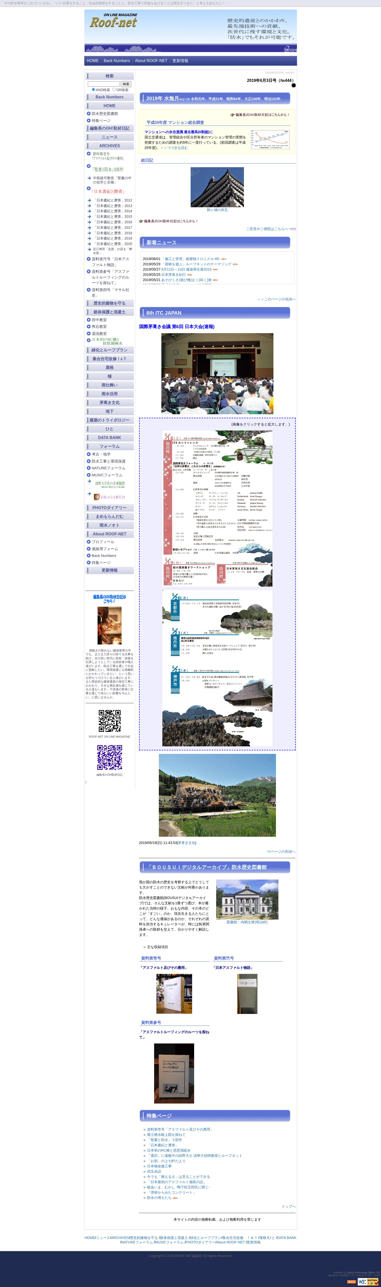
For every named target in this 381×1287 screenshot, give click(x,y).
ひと (110, 429)
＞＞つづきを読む (174, 148)
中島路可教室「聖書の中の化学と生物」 (112, 180)
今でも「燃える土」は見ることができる (178, 1177)
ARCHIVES (109, 146)
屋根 (110, 367)
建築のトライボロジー (110, 420)
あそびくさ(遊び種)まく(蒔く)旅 (186, 280)
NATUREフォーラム (109, 468)
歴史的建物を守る (110, 303)
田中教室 (99, 320)
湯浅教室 (99, 333)
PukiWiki (344, 1275)
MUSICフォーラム (107, 475)
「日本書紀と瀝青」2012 (112, 200)
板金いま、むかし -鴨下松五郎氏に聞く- (178, 1187)
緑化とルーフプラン (110, 350)
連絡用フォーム (105, 549)
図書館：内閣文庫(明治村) (247, 922)
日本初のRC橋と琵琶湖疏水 (169, 1150)
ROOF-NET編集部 (188, 1256)
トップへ (289, 1206)
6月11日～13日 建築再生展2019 (186, 269)
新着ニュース (162, 242)
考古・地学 (101, 454)
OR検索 (122, 90)
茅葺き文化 (186, 843)
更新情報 (180, 61)
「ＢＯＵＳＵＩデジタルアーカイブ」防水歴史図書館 (207, 867)
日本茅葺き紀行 (173, 275)
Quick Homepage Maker (361, 1272)
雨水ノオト (110, 525)
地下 (110, 411)
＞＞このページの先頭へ (276, 299)
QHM (377, 1275)
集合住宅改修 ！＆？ (239, 1238)
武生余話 (154, 1171)
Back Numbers (117, 61)
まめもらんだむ (110, 516)
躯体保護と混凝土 (110, 312)
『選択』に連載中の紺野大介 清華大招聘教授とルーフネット (195, 1156)
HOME (93, 61)
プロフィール (103, 542)
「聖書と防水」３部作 (164, 1140)
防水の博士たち (159, 1198)
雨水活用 (110, 394)
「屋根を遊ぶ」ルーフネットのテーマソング (196, 264)
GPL (369, 1275)
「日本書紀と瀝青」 (163, 1145)
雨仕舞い (110, 385)
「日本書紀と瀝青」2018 (112, 233)
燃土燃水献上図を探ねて (166, 1135)
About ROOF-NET (151, 61)
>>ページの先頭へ (281, 851)
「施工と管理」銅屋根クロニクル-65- (190, 259)
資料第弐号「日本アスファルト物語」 (110, 262)
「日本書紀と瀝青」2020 (112, 244)
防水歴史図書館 (105, 113)
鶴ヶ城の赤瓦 (217, 210)
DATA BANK (109, 438)
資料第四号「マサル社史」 (110, 293)
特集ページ (101, 120)
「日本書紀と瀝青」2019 (112, 238)
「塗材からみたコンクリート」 (171, 1192)
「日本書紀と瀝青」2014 (112, 211)
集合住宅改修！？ (110, 359)
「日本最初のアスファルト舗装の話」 (177, 1182)
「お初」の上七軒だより (166, 1161)
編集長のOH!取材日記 (109, 128)
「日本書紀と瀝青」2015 (112, 216)
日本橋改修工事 (159, 1166)
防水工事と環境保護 (109, 461)
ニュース (110, 137)
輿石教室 (99, 326)
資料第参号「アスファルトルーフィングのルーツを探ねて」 (110, 277)
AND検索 (103, 90)
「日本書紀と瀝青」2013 (112, 206)
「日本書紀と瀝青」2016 (112, 222)
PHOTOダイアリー (110, 508)
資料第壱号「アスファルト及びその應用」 (180, 1129)
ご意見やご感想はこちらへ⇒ (271, 229)
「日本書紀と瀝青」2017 (112, 228)
